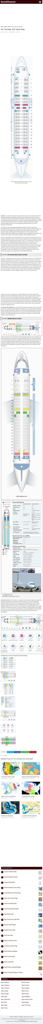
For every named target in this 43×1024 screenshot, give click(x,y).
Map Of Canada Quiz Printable (11, 908)
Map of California (5, 985)
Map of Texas (4, 1008)
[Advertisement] (21, 15)
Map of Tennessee (26, 1005)
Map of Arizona (25, 982)
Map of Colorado (5, 988)
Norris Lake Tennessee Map (11, 898)
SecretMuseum (8, 1)
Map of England (25, 988)
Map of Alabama (5, 982)
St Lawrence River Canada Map (29, 815)
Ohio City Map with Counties (11, 877)
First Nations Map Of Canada (8, 776)
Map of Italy (4, 996)
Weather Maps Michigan (10, 924)
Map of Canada (5, 32)
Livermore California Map (10, 871)
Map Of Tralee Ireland (9, 956)
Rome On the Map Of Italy (10, 903)
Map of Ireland (25, 993)
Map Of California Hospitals (10, 951)
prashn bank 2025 (33, 1021)
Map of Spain (4, 1005)
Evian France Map (8, 935)
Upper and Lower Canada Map (8, 796)
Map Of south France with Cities (11, 919)
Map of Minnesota (5, 999)
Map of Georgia (5, 993)
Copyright (21, 1016)
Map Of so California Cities (10, 940)
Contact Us (16, 1016)
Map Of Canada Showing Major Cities (30, 776)
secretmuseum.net (5, 600)
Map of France (25, 991)
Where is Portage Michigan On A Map (13, 972)
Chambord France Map (9, 930)
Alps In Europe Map (8, 962)
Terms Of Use (26, 1016)
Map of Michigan (26, 996)
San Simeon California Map (10, 946)
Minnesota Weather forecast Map (12, 887)
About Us (31, 1016)
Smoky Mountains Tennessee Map (12, 893)
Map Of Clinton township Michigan (12, 967)
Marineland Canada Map (7, 815)
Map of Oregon (25, 1002)
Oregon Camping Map (9, 882)
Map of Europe (4, 991)
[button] (40, 2)
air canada (5, 755)
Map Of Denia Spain (9, 914)
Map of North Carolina (27, 999)
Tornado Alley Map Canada (28, 796)
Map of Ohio (4, 1002)
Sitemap (11, 1016)
